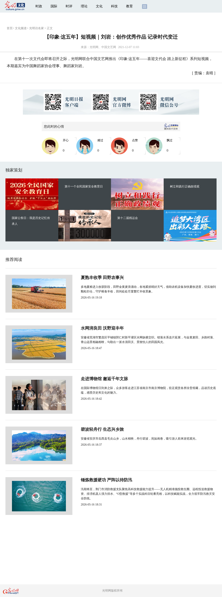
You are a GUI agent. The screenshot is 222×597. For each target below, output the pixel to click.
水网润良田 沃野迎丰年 (88, 328)
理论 (84, 6)
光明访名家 (36, 28)
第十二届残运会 (127, 218)
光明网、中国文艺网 (103, 47)
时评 (69, 6)
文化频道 (21, 28)
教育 (129, 6)
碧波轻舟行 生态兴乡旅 (88, 429)
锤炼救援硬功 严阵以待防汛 (92, 480)
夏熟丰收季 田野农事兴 (88, 277)
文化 (99, 6)
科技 (114, 6)
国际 (54, 6)
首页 (10, 28)
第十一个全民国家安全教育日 (84, 186)
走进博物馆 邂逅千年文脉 (90, 378)
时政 (38, 6)
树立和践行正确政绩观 (184, 186)
